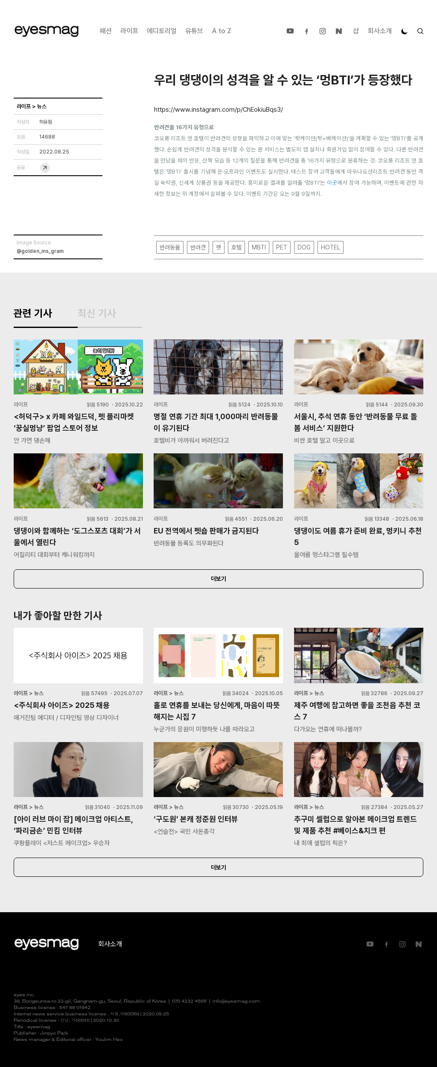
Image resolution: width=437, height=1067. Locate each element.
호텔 (236, 247)
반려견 (198, 247)
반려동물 (170, 247)
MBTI (259, 247)
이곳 (332, 182)
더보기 (218, 578)
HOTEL (330, 247)
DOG (304, 247)
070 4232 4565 (189, 1001)
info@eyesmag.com (236, 1001)
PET (281, 247)
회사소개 (380, 31)
